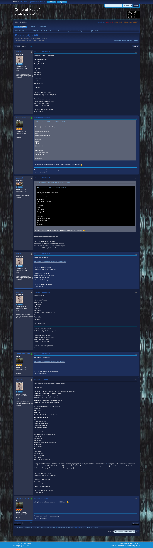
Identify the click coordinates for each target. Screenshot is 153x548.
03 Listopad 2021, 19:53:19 (41, 498)
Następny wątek (132, 40)
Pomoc (122, 543)
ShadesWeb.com (27, 545)
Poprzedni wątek (120, 40)
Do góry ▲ (137, 543)
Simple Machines (27, 543)
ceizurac (19, 52)
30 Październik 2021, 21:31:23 (42, 292)
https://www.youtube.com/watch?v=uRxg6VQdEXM (50, 261)
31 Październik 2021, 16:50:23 (42, 353)
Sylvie (82, 31)
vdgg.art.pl (109, 22)
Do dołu (17, 46)
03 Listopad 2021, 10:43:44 (41, 379)
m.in (107, 464)
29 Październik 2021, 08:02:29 (42, 51)
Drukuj (135, 46)
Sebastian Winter (23, 118)
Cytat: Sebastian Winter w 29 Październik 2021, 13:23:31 (53, 182)
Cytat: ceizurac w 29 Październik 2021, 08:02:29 (51, 122)
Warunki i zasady (129, 543)
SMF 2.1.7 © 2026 (17, 543)
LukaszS (19, 178)
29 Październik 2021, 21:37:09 (42, 253)
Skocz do (111, 531)
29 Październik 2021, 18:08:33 (42, 178)
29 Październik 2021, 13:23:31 (42, 117)
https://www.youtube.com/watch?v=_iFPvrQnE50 (49, 361)
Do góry (17, 523)
